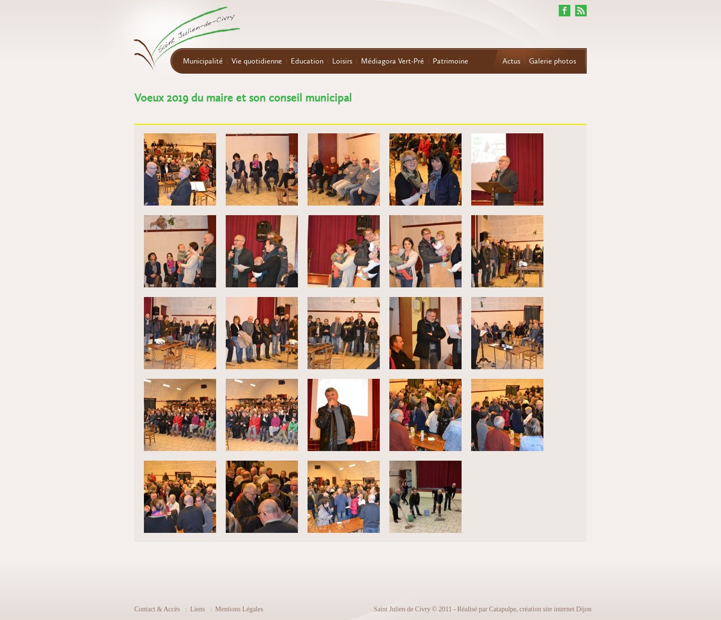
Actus (511, 61)
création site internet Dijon (555, 609)
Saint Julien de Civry (401, 609)
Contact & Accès (157, 609)
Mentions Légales (239, 609)
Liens (197, 609)
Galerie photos (552, 61)
